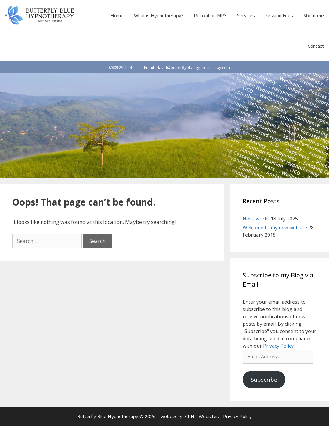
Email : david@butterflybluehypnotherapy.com (187, 67)
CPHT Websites (202, 416)
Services (246, 15)
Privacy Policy (278, 346)
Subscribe (264, 379)
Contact (316, 46)
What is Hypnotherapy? (158, 15)
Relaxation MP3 (210, 15)
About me (313, 15)
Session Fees (279, 15)
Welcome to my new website (275, 227)
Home (117, 15)
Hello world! (256, 218)
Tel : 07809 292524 (115, 67)
